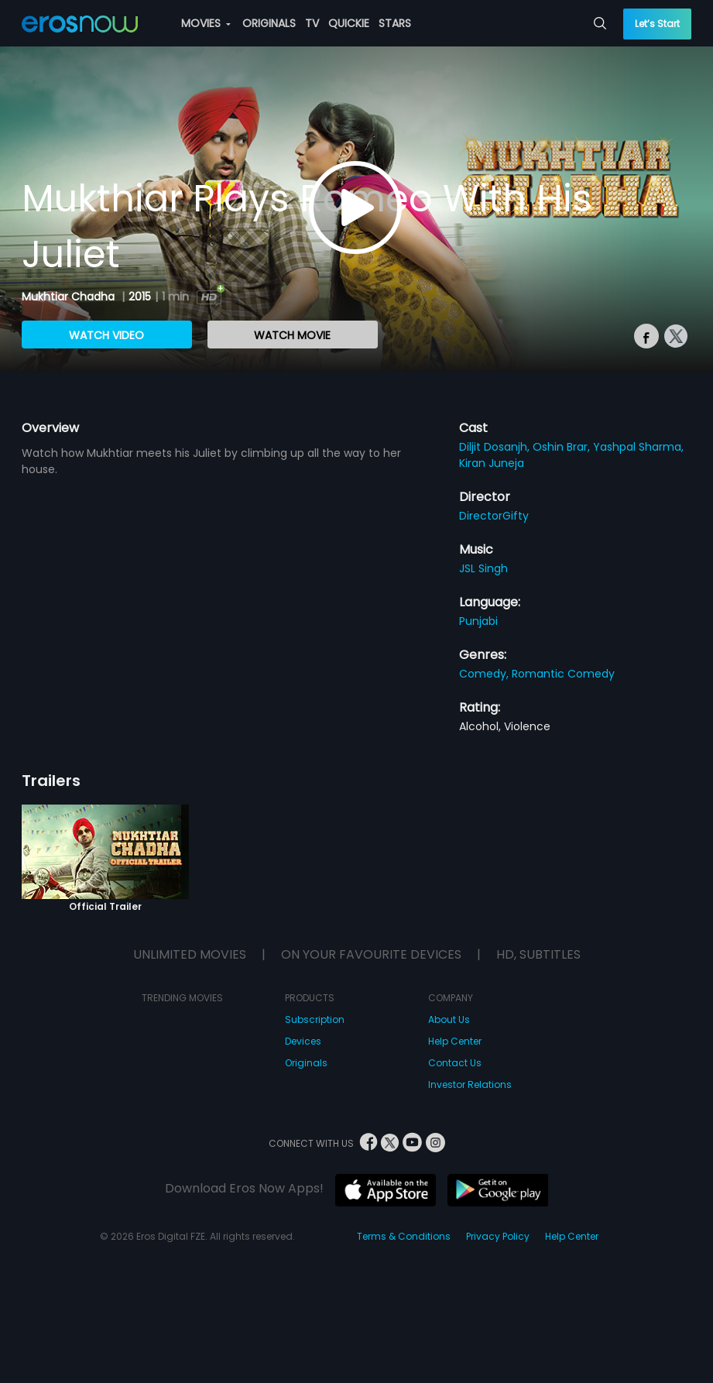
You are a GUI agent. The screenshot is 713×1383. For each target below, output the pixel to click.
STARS (395, 23)
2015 (140, 296)
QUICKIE (348, 23)
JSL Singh (483, 568)
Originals (306, 1062)
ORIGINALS (269, 23)
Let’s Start (657, 23)
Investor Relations (470, 1084)
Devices (303, 1041)
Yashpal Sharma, (638, 447)
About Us (449, 1019)
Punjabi (478, 621)
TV (312, 23)
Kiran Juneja (491, 463)
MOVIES (206, 23)
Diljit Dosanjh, (496, 447)
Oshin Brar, (563, 447)
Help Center (455, 1041)
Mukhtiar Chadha (70, 296)
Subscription (315, 1019)
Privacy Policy (498, 1236)
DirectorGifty (494, 515)
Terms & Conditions (404, 1236)
